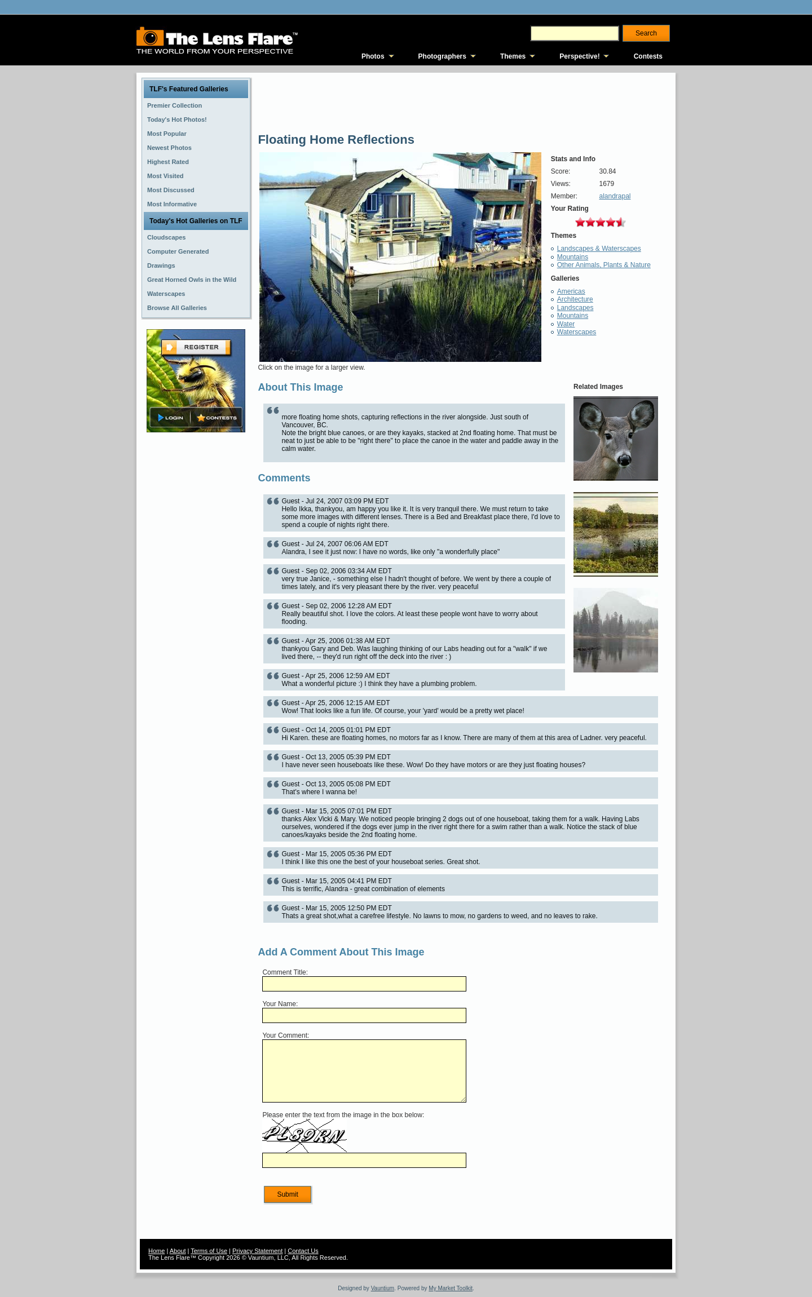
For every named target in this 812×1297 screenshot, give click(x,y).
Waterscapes (577, 332)
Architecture (575, 299)
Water (566, 324)
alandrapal (614, 196)
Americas (571, 291)
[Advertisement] (196, 613)
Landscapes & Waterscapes (599, 249)
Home (156, 1250)
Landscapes (575, 308)
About (178, 1250)
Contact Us (303, 1250)
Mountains (572, 257)
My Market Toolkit (451, 1288)
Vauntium (383, 1288)
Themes (513, 56)
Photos (373, 56)
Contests (648, 56)
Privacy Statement (257, 1250)
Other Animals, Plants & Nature (604, 265)
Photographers (442, 56)
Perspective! (579, 56)
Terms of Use (209, 1250)
